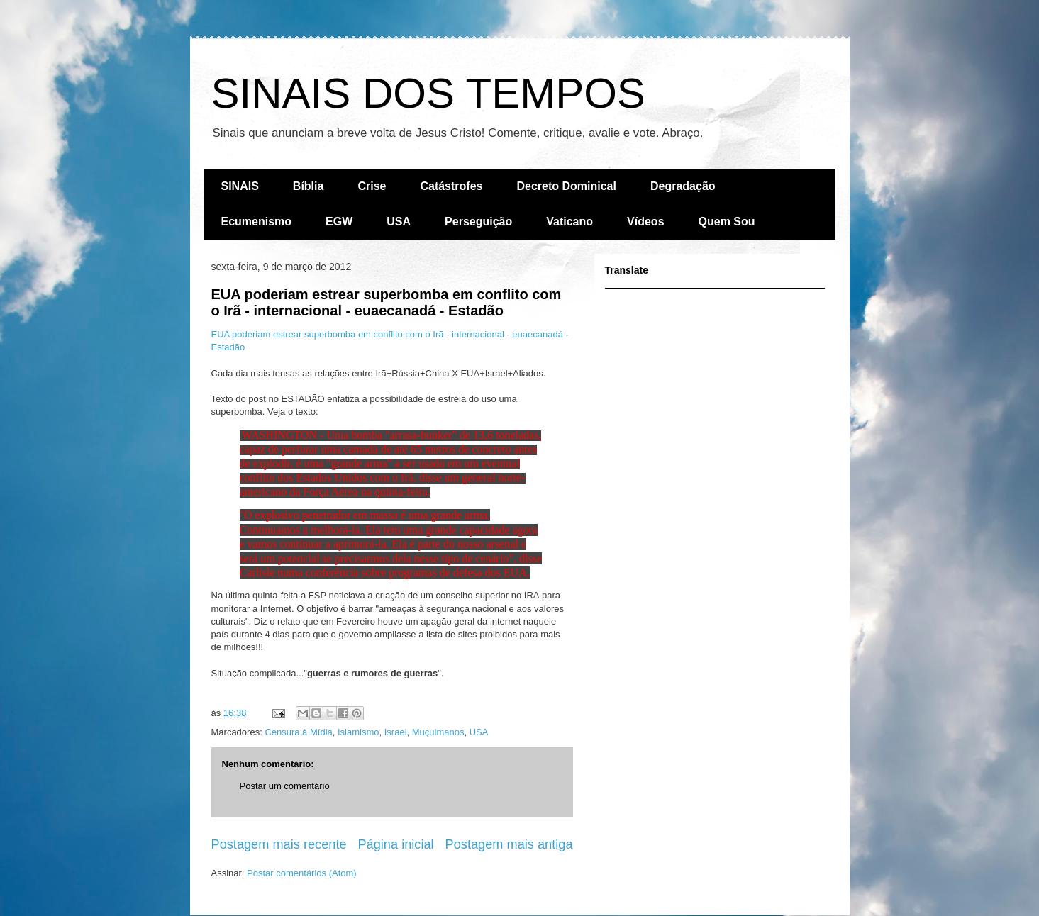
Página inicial (395, 844)
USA (399, 222)
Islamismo (358, 732)
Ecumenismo (256, 222)
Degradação (683, 186)
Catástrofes (451, 186)
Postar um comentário (285, 786)
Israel (395, 732)
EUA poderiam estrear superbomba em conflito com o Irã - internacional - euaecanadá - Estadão (386, 302)
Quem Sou (727, 222)
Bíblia (308, 186)
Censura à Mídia (298, 732)
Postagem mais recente (279, 844)
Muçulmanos (438, 732)
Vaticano (569, 222)
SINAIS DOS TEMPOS (428, 93)
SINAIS (240, 186)
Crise (371, 186)
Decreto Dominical (566, 186)
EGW (339, 222)
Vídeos (645, 222)
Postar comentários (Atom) (302, 873)
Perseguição (478, 222)
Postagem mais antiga (509, 844)
